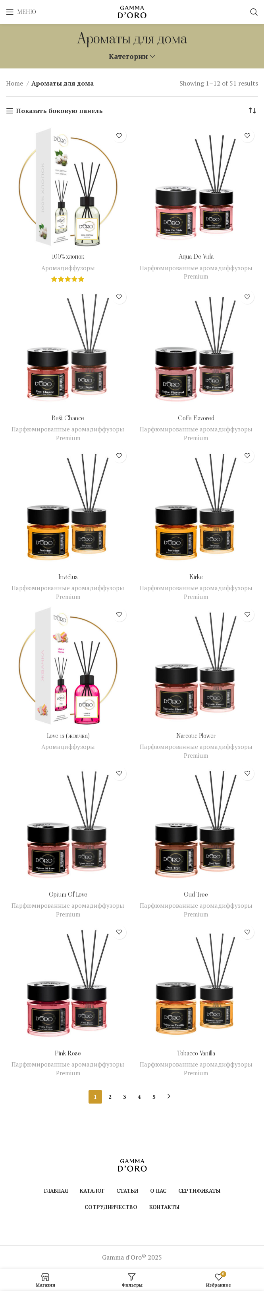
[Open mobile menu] (21, 12)
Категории (128, 56)
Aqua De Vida (196, 256)
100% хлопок (68, 256)
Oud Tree (196, 894)
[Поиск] (254, 12)
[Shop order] (252, 111)
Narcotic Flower (196, 735)
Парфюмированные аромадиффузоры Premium (196, 272)
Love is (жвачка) (68, 735)
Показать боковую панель (59, 111)
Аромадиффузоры (68, 268)
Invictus (68, 576)
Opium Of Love (68, 894)
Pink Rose (68, 1053)
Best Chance (68, 418)
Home (15, 83)
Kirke (196, 576)
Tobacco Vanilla (196, 1053)
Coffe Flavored (196, 418)
